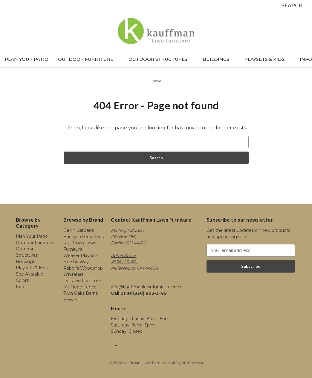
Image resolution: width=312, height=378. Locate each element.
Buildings (219, 59)
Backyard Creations (83, 236)
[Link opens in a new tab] (116, 344)
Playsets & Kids (267, 59)
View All (71, 299)
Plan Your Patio (26, 59)
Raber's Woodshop (83, 268)
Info (306, 59)
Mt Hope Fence (80, 287)
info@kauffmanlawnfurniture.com (146, 287)
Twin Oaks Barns (80, 293)
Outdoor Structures (161, 59)
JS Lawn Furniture (82, 280)
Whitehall (73, 274)
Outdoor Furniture (88, 59)
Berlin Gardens (78, 230)
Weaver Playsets (80, 255)
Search (292, 5)
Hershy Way (76, 261)
